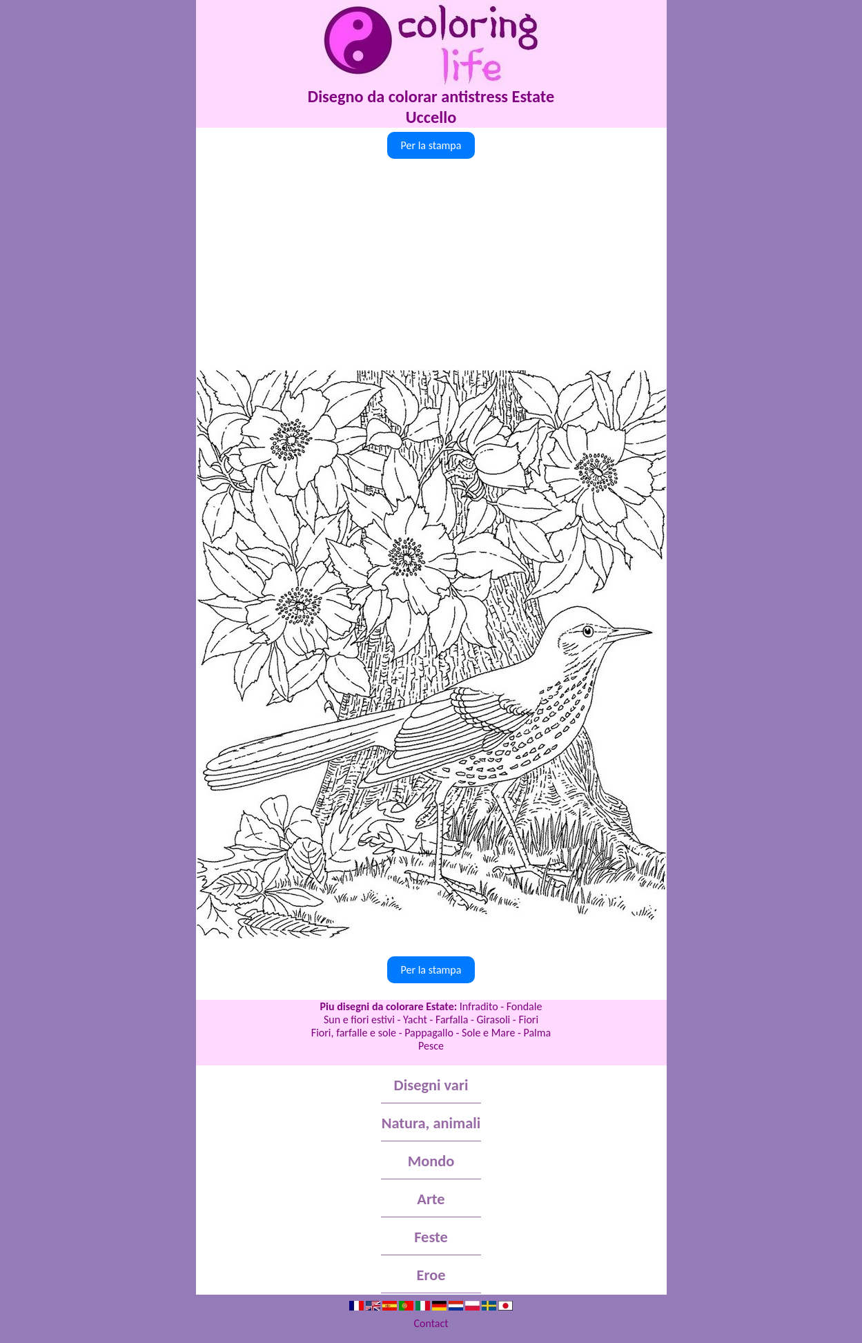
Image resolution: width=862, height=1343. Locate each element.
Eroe (431, 1275)
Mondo (431, 1161)
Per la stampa (431, 145)
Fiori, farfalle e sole (353, 1032)
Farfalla (451, 1019)
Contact (430, 1323)
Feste (431, 1237)
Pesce (431, 1045)
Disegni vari (431, 1085)
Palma (537, 1032)
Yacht (415, 1019)
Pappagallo (428, 1032)
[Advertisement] (431, 266)
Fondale (524, 1006)
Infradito (479, 1006)
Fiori (528, 1019)
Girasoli (494, 1019)
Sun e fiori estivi (359, 1019)
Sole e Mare (488, 1032)
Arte (430, 1199)
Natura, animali (431, 1123)
